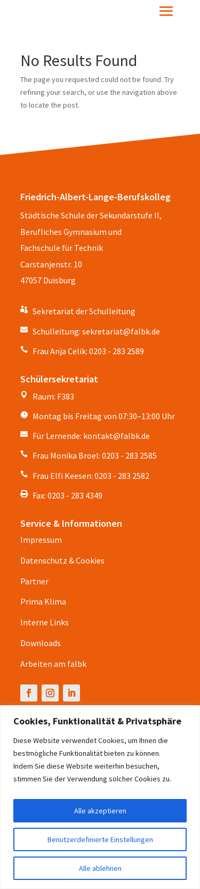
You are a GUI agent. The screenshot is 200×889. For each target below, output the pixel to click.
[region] (100, 797)
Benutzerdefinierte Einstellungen (100, 839)
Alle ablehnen (100, 868)
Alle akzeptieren (100, 810)
